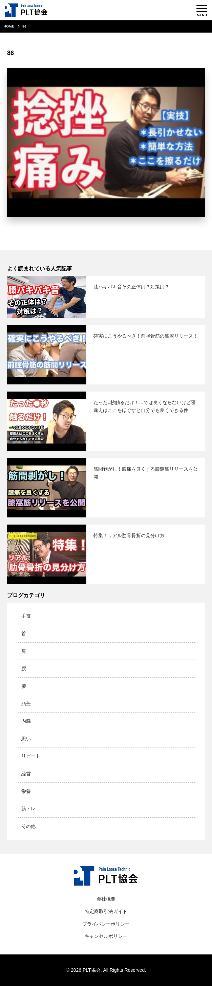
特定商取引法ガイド (106, 911)
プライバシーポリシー (106, 924)
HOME (8, 26)
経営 (26, 773)
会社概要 (106, 899)
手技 (26, 616)
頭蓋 (26, 703)
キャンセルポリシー (106, 936)
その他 (28, 826)
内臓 (26, 721)
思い (26, 738)
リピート (30, 756)
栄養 (26, 791)
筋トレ (28, 808)
